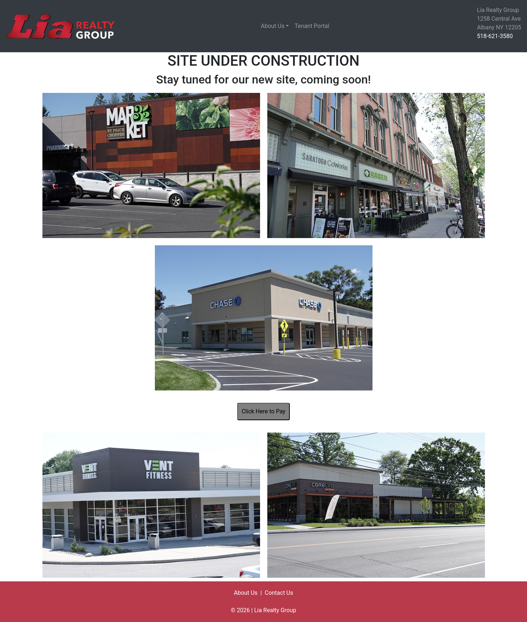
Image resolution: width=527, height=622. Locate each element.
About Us (272, 25)
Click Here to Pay (263, 411)
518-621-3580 (495, 36)
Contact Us (279, 592)
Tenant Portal (312, 25)
